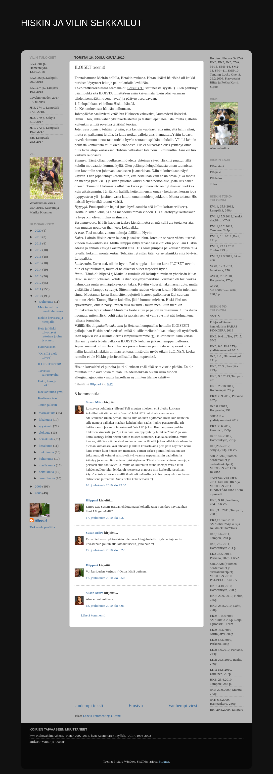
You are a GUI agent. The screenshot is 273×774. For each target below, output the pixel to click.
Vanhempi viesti (183, 705)
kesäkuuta (46, 446)
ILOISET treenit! (49, 364)
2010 (38, 296)
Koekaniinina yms (50, 392)
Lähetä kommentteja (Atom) (102, 716)
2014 (38, 269)
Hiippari (92, 500)
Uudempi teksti (88, 705)
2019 (38, 237)
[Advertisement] (136, 665)
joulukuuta (46, 301)
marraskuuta (47, 413)
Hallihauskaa (46, 347)
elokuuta (45, 432)
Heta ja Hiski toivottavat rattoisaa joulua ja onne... (50, 334)
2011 (38, 289)
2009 (38, 486)
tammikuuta (47, 478)
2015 (38, 263)
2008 (38, 493)
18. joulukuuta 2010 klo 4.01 (105, 606)
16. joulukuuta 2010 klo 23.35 (106, 485)
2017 (38, 250)
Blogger (163, 761)
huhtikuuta (46, 458)
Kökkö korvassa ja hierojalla (50, 320)
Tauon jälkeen (47, 405)
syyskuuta (46, 426)
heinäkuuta (46, 439)
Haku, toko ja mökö (47, 383)
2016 (38, 256)
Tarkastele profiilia (42, 527)
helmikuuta (47, 472)
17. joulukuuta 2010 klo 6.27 (105, 550)
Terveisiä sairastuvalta (48, 372)
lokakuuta (46, 419)
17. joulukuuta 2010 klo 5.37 (105, 518)
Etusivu (136, 705)
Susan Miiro (94, 402)
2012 (38, 283)
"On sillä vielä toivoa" (47, 355)
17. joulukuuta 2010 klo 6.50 (105, 578)
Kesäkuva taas (47, 398)
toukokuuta (47, 452)
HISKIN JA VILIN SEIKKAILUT (81, 23)
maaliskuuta (47, 465)
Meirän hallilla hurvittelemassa (50, 309)
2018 (38, 243)
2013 (38, 276)
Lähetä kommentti (93, 615)
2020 (38, 230)
